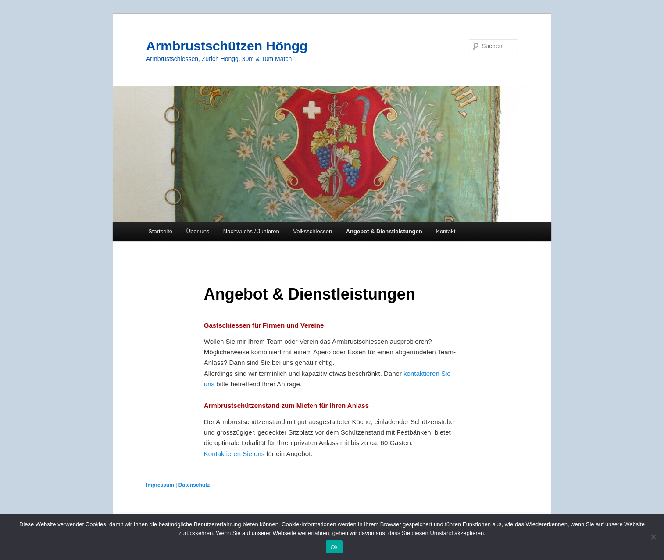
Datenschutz (194, 485)
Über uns (198, 231)
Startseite (160, 231)
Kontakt (445, 231)
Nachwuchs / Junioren (251, 231)
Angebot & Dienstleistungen (384, 231)
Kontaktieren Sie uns (235, 453)
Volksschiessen (312, 231)
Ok (334, 547)
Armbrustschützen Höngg (226, 46)
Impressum (160, 485)
